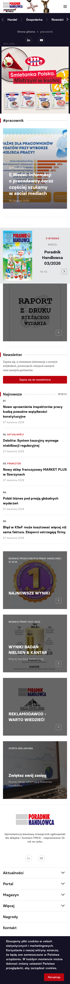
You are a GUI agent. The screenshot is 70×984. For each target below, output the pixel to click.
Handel (12, 19)
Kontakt (10, 928)
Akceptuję (54, 977)
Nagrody (10, 917)
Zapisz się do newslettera (35, 379)
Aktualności (15, 434)
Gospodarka (34, 19)
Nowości (57, 19)
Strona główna (26, 31)
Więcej (52, 244)
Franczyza (14, 463)
